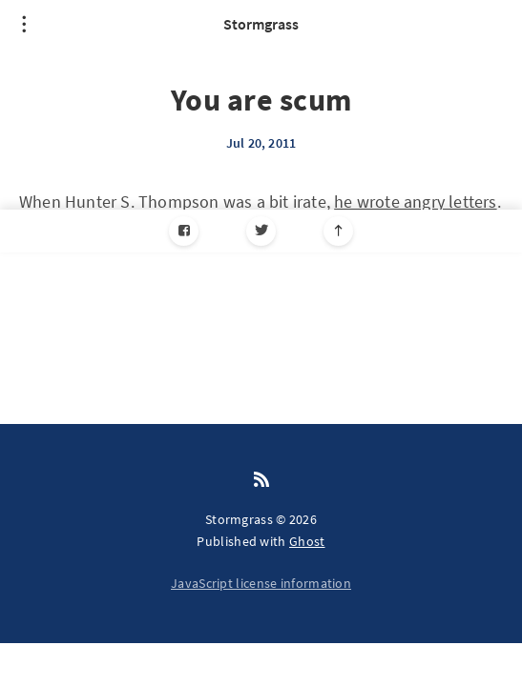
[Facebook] (183, 231)
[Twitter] (261, 231)
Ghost (307, 541)
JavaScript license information (261, 583)
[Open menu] (24, 24)
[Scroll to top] (338, 231)
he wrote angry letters (415, 201)
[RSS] (261, 480)
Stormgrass (261, 23)
